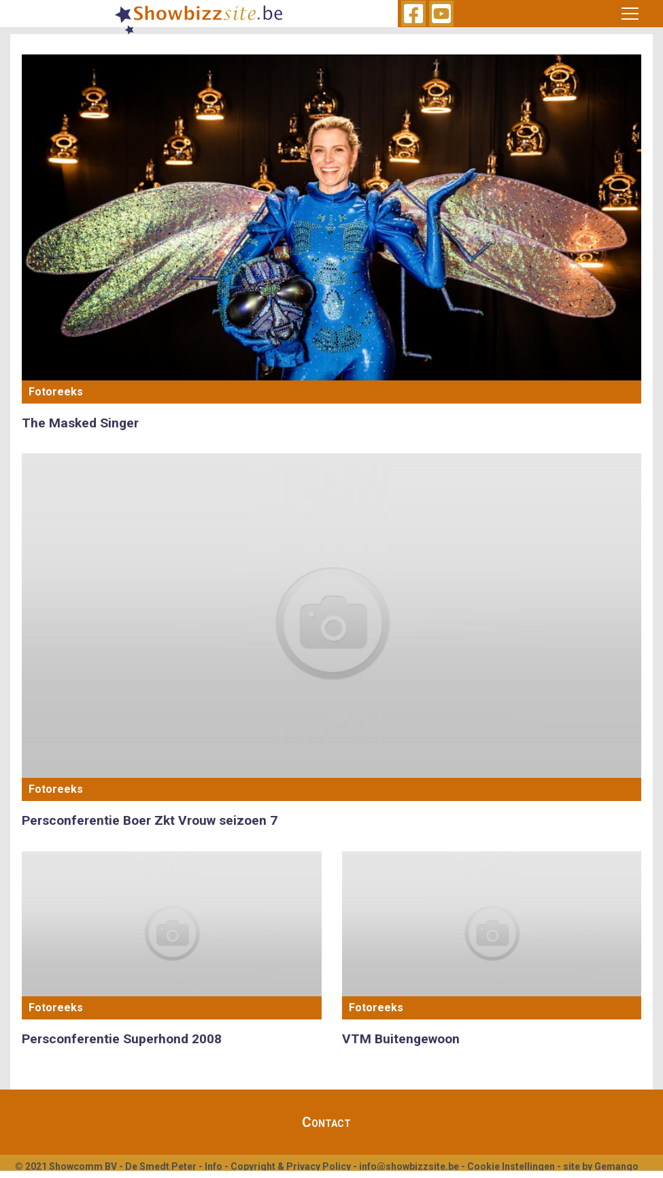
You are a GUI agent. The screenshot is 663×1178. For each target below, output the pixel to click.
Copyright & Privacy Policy (291, 1166)
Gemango (616, 1166)
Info (213, 1166)
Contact (326, 1122)
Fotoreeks (56, 391)
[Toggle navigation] (630, 13)
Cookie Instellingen (511, 1166)
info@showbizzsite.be (409, 1166)
